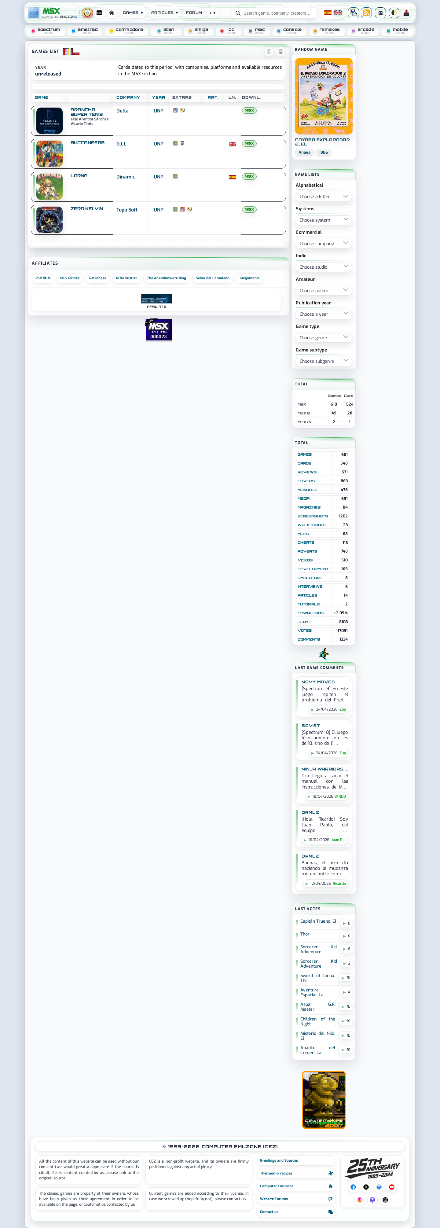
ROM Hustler (126, 278)
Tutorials (309, 604)
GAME (41, 97)
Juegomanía (249, 278)
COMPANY (128, 97)
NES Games (69, 278)
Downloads (311, 613)
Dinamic (125, 177)
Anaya (304, 152)
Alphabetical (309, 185)
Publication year (313, 303)
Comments (309, 639)
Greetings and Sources (279, 1160)
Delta (122, 111)
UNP (158, 111)
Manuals (307, 490)
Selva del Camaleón (212, 278)
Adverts (307, 551)
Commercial (308, 232)
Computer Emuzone (296, 1186)
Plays (304, 622)
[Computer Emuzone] (60, 13)
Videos (305, 560)
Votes (305, 630)
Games (305, 454)
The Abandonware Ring (166, 278)
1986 (323, 152)
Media (304, 498)
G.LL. (122, 144)
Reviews (307, 472)
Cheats (306, 542)
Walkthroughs (315, 525)
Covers (306, 481)
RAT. (213, 97)
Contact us (296, 1211)
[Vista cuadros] (280, 51)
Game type (307, 326)
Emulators (310, 578)
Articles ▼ (165, 12)
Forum (194, 12)
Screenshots (313, 516)
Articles (307, 595)
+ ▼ (213, 12)
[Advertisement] (385, 138)
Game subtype (311, 350)
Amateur (305, 279)
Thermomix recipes (296, 1173)
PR (406, 13)
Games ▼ (133, 12)
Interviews (310, 586)
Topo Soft (127, 210)
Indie (301, 256)
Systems (305, 209)
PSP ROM (42, 278)
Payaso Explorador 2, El (322, 142)
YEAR (158, 97)
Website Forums (296, 1199)
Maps (303, 534)
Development (313, 569)
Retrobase (97, 278)
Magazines (309, 507)
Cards (304, 463)
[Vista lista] (268, 51)
